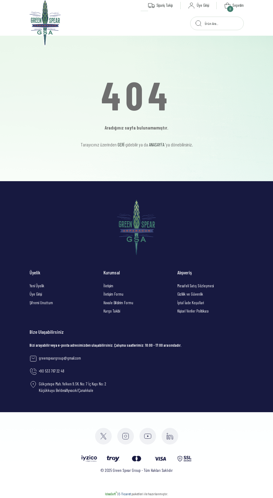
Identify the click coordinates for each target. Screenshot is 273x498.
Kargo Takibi (111, 311)
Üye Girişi (36, 294)
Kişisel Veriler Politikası (193, 311)
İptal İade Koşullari (190, 302)
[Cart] (233, 5)
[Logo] (45, 23)
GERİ (121, 144)
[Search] (217, 23)
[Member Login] (197, 5)
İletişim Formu (113, 294)
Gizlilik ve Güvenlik (190, 294)
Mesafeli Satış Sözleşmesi (195, 285)
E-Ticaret (124, 494)
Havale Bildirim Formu (118, 302)
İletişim (108, 285)
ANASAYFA (156, 144)
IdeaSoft (111, 494)
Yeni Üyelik (37, 285)
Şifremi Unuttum (41, 302)
